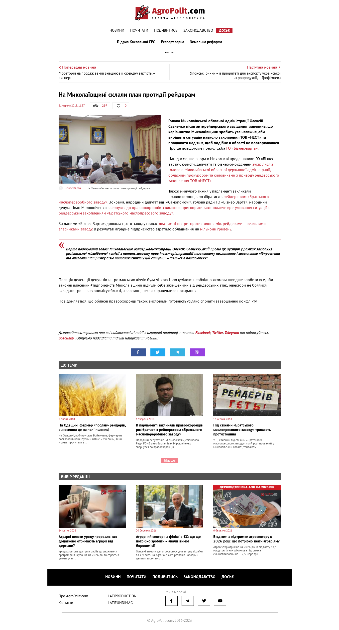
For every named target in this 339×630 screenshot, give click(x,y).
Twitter (217, 332)
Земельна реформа (206, 42)
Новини (117, 30)
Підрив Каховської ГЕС (136, 42)
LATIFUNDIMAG (120, 602)
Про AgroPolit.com (73, 596)
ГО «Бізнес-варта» (241, 148)
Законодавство (198, 30)
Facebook (203, 332)
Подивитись (165, 30)
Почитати (139, 30)
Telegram (232, 332)
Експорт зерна (172, 42)
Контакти (66, 602)
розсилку (67, 337)
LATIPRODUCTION (122, 596)
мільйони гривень (215, 228)
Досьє (224, 30)
